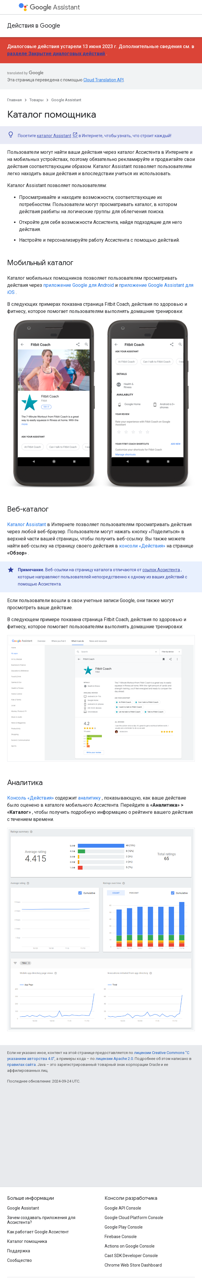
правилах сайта (21, 1064)
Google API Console (123, 1208)
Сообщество (19, 1260)
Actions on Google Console (130, 1246)
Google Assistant (66, 100)
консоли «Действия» (142, 546)
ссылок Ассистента (161, 569)
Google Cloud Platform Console (134, 1217)
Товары (36, 100)
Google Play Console (124, 1227)
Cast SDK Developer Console (131, 1255)
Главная (14, 100)
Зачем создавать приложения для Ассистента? (41, 1220)
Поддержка (18, 1250)
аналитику (89, 798)
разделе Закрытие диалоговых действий (56, 53)
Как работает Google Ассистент (38, 1231)
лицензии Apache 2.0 (114, 1058)
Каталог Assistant (26, 524)
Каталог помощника (27, 1241)
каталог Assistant (54, 135)
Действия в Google (33, 25)
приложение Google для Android (78, 285)
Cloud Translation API (103, 79)
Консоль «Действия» (30, 798)
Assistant (55, 7)
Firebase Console (121, 1236)
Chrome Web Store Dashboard (133, 1265)
